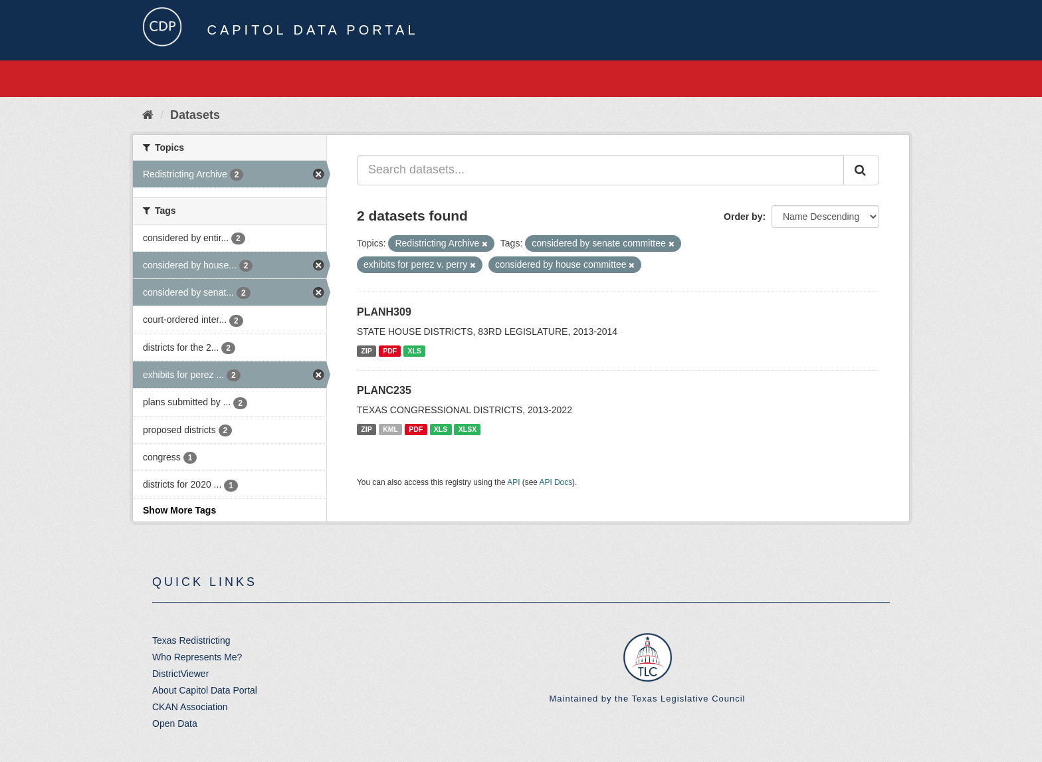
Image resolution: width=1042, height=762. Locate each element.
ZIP (366, 351)
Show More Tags (179, 510)
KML (390, 429)
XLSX (467, 429)
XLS (414, 351)
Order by (743, 216)
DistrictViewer (180, 673)
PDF (390, 351)
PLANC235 (384, 390)
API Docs (556, 482)
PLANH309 (384, 312)
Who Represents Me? (197, 657)
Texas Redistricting (191, 640)
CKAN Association (190, 707)
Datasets (195, 115)
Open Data (174, 723)
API (513, 482)
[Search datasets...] (600, 170)
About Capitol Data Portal (204, 690)
